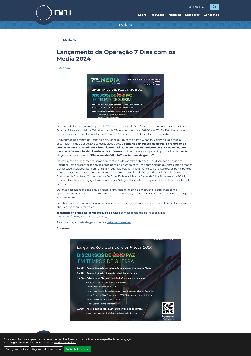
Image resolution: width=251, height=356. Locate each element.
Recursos (158, 15)
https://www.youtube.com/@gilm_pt (86, 216)
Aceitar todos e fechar (77, 352)
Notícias (175, 15)
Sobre (142, 15)
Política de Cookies (65, 345)
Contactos (211, 15)
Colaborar (192, 15)
